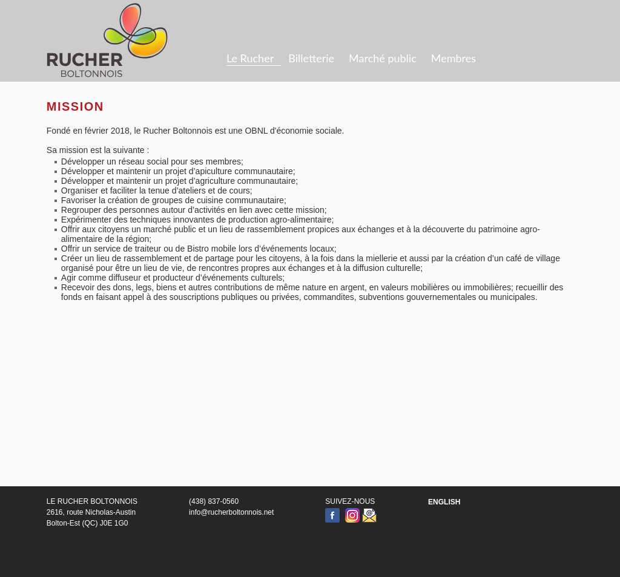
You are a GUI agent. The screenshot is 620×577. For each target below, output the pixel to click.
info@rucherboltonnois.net (231, 512)
